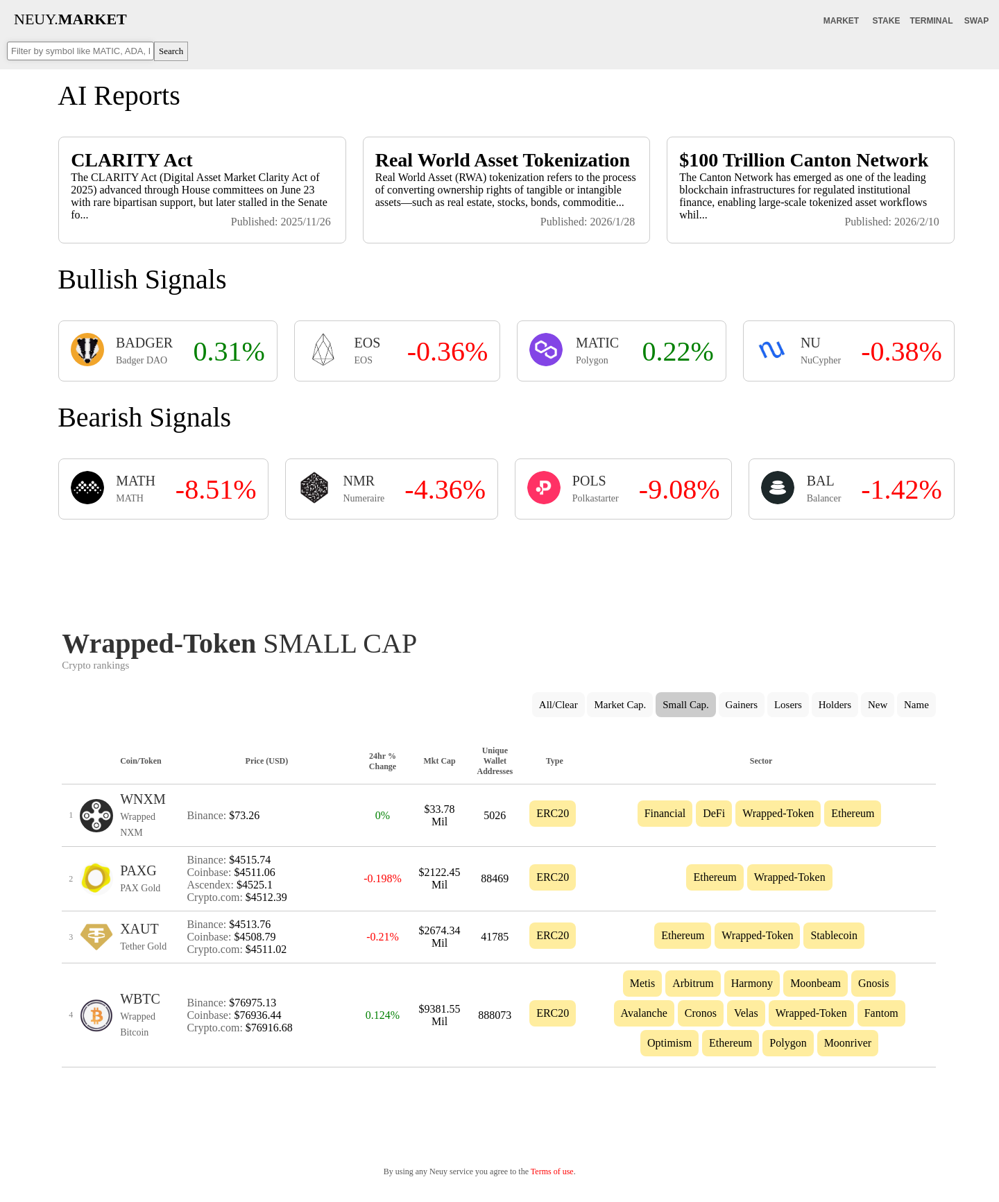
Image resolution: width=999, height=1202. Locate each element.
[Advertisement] (498, 570)
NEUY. (70, 19)
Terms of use (552, 1171)
